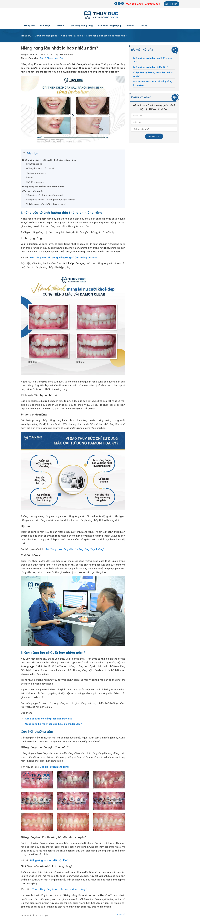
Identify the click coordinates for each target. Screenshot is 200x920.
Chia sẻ (121, 914)
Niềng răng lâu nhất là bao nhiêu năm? (43, 186)
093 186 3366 (134, 3)
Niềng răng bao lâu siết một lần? (49, 860)
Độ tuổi (29, 177)
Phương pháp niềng (36, 173)
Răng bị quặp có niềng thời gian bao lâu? (48, 718)
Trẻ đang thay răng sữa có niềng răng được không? (75, 549)
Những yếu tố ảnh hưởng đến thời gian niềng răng (49, 160)
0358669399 (152, 3)
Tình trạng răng (34, 163)
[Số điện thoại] (154, 122)
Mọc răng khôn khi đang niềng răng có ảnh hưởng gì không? (64, 257)
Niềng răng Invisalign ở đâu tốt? (150, 67)
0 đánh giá (42, 916)
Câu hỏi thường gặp (32, 191)
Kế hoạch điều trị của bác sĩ (40, 168)
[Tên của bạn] (154, 115)
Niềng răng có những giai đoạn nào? (44, 195)
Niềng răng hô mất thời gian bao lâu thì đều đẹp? (53, 723)
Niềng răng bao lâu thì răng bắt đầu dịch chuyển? (51, 199)
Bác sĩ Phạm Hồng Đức (52, 58)
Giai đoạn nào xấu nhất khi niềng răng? (46, 204)
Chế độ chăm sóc (35, 182)
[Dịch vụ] (154, 129)
